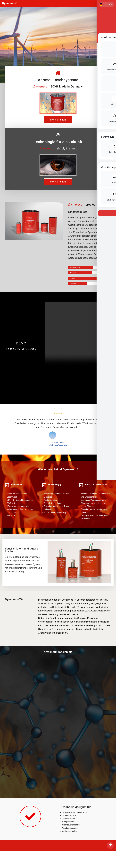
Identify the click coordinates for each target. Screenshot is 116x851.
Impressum (45, 847)
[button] (2, 45)
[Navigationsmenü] (111, 3)
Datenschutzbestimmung (28, 847)
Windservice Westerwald (58, 445)
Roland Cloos (58, 443)
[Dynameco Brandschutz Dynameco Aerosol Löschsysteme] (9, 3)
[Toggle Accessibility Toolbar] (110, 845)
